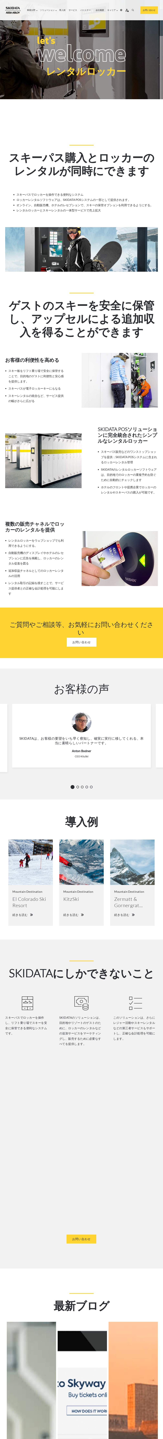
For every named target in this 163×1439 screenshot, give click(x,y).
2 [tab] (78, 787)
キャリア (112, 10)
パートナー (85, 10)
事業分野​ (32, 10)
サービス (73, 10)
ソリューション (48, 10)
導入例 (62, 10)
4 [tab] (87, 787)
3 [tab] (83, 787)
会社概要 (100, 10)
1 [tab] (73, 786)
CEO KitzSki (81, 756)
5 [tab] (92, 787)
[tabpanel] (81, 740)
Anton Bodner (81, 751)
